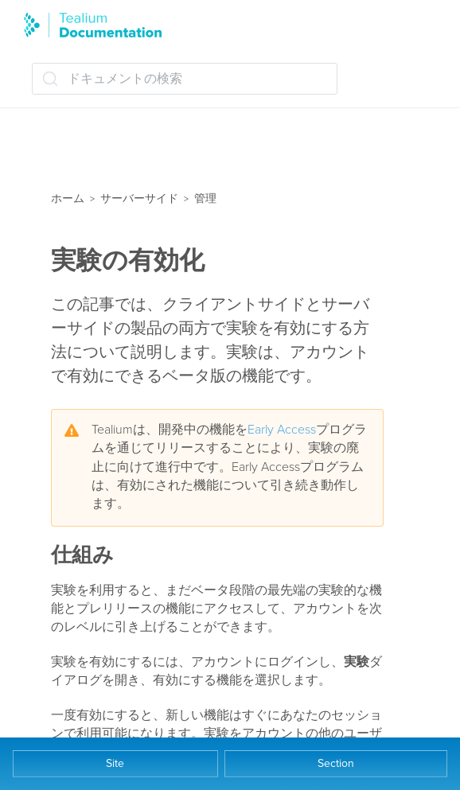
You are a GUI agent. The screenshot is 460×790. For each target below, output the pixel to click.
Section (336, 763)
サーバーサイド (139, 198)
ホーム (67, 198)
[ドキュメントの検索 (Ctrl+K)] (184, 79)
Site (115, 763)
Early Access (282, 430)
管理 (205, 198)
